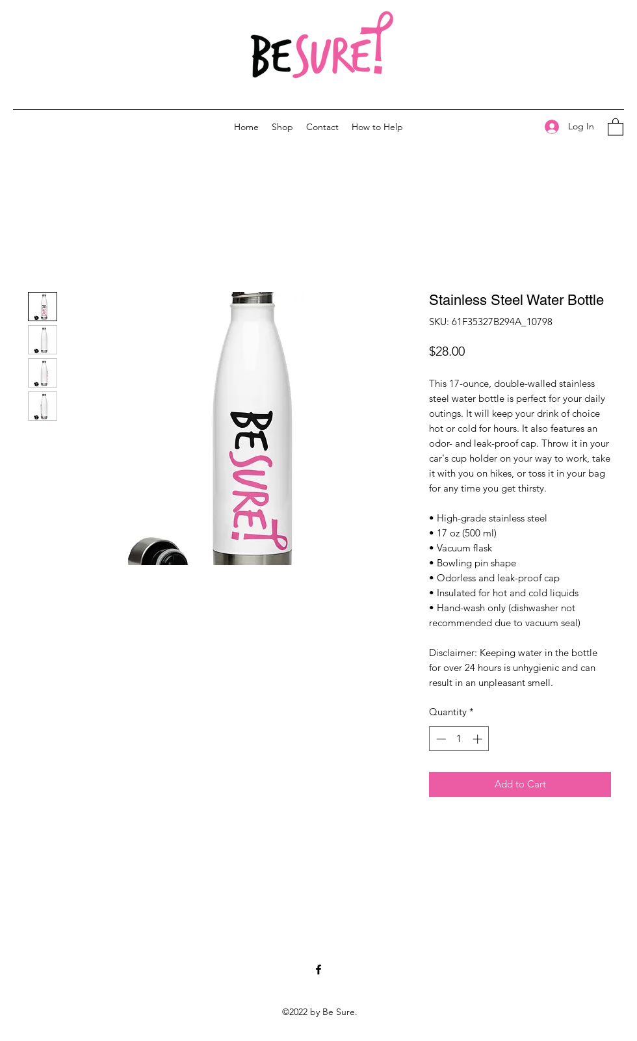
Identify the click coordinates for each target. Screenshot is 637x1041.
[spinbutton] (459, 739)
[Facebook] (318, 969)
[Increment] (479, 739)
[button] (615, 126)
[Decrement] (439, 739)
